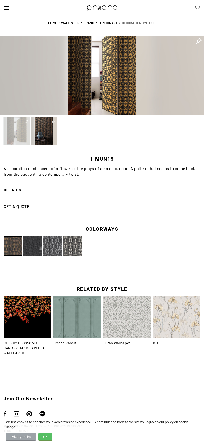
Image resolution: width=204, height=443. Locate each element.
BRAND (89, 23)
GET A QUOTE (16, 206)
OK (45, 437)
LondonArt (108, 23)
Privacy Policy (21, 437)
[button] (16, 131)
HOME (52, 23)
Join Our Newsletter (28, 399)
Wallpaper (70, 23)
